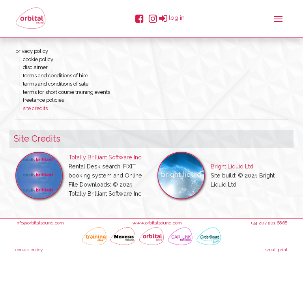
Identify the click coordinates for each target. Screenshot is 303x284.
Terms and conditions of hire (55, 75)
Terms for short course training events (66, 92)
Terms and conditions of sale (55, 84)
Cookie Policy (38, 59)
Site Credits (35, 108)
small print (276, 249)
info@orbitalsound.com (39, 223)
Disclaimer (35, 67)
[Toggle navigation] (278, 18)
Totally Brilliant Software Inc (105, 157)
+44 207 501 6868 (269, 223)
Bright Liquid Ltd (232, 166)
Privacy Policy (31, 51)
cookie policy (29, 249)
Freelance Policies (43, 100)
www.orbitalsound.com (157, 223)
